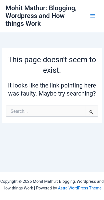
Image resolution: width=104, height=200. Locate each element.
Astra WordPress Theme (80, 188)
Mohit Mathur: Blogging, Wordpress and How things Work (41, 16)
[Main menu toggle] (92, 16)
